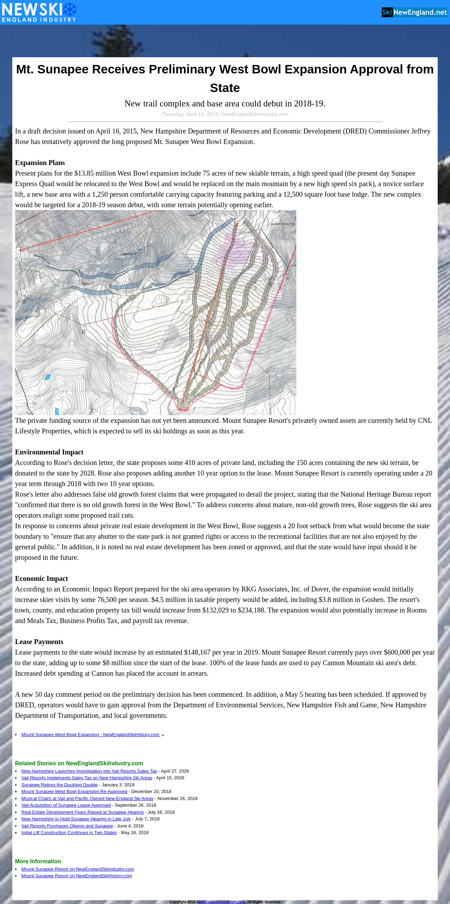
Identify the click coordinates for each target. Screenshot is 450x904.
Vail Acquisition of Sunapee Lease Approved (66, 805)
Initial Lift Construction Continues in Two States (69, 832)
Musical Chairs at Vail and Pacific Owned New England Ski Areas (87, 798)
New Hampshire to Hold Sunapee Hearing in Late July (76, 818)
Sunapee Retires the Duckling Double (59, 784)
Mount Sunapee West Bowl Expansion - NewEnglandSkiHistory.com (92, 734)
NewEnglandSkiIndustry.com (221, 902)
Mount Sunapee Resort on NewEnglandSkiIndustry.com (77, 869)
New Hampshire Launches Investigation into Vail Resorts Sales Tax (89, 771)
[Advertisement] (225, 41)
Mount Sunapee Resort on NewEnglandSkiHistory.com (76, 875)
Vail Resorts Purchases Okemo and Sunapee (67, 825)
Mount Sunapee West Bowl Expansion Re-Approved (74, 791)
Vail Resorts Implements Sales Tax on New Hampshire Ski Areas (86, 777)
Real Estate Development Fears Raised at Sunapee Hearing (82, 812)
